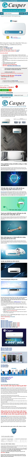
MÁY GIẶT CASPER (4, 366)
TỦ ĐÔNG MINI (3, 380)
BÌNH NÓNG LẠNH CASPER (12, 65)
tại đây (17, 51)
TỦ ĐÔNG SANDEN (4, 377)
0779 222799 (9, 92)
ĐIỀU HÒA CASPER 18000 (6, 324)
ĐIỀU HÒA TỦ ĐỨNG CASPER (6, 349)
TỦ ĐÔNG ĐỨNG (4, 381)
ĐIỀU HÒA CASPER (4, 320)
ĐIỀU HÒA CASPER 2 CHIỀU (6, 327)
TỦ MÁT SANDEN (4, 378)
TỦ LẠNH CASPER (4, 364)
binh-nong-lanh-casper (16, 16)
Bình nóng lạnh (3, 191)
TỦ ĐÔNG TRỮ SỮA (4, 379)
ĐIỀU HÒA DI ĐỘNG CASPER (6, 350)
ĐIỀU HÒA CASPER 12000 (6, 323)
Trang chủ (2, 16)
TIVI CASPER (3, 365)
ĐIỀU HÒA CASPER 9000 (5, 322)
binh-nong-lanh (8, 16)
